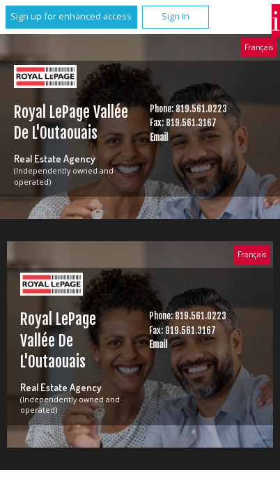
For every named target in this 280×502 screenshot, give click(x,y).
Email (159, 137)
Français (258, 46)
